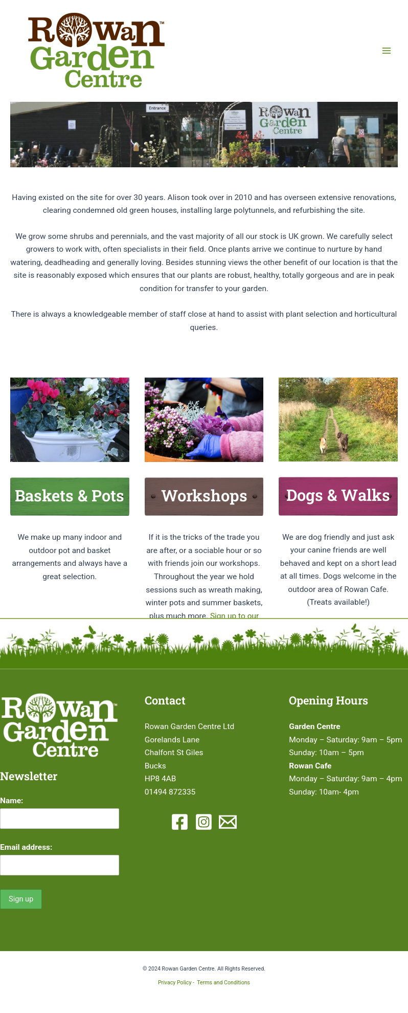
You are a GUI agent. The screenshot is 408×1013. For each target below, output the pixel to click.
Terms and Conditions (223, 982)
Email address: (26, 847)
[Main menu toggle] (387, 50)
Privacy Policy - (177, 982)
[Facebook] (180, 822)
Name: (11, 800)
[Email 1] (228, 822)
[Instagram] (204, 822)
